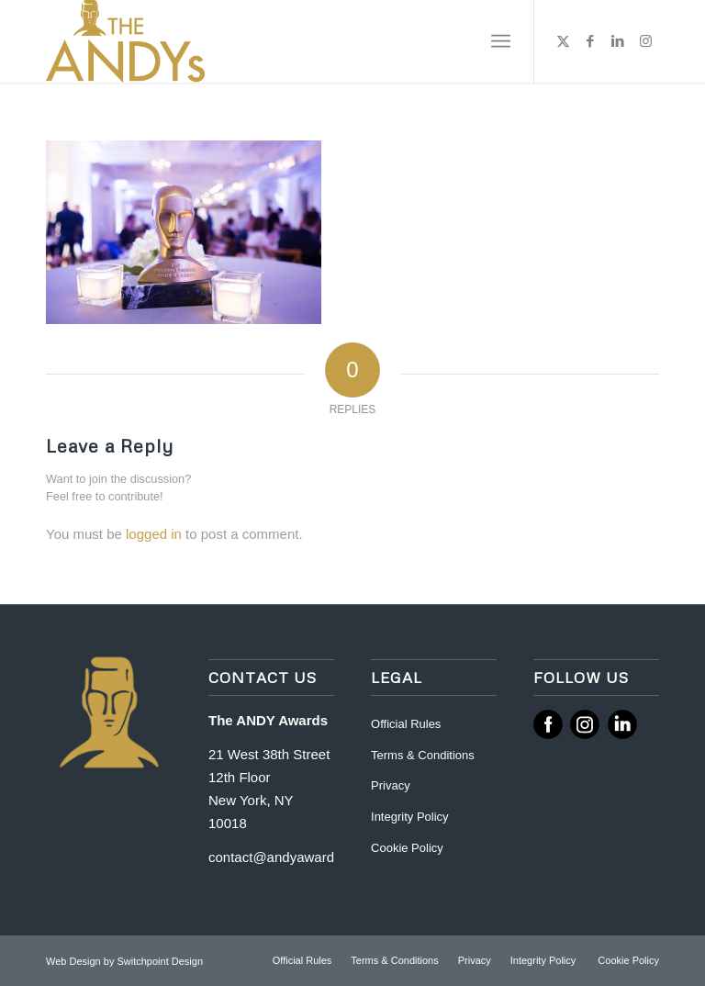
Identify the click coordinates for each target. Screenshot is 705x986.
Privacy (390, 785)
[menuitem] (500, 41)
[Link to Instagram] (645, 41)
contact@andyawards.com (289, 857)
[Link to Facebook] (590, 41)
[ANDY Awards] (125, 41)
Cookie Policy (407, 848)
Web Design (75, 961)
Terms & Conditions (423, 755)
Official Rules (406, 724)
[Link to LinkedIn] (618, 41)
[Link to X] (562, 41)
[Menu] (500, 41)
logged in (154, 534)
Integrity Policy (411, 817)
